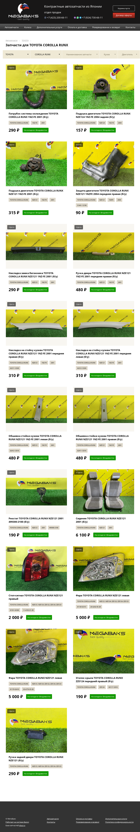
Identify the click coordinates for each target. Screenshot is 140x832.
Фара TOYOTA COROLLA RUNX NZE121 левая (102, 595)
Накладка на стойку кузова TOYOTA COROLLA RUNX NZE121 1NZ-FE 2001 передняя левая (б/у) (103, 353)
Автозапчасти (11, 40)
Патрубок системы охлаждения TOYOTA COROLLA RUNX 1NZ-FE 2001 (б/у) (33, 115)
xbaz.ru (22, 825)
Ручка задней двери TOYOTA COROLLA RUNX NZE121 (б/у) (36, 758)
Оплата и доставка (84, 818)
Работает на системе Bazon (17, 822)
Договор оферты (124, 15)
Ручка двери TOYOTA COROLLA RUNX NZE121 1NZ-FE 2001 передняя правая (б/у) (103, 274)
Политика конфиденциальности (119, 822)
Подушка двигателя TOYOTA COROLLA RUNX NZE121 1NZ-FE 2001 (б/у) (36, 192)
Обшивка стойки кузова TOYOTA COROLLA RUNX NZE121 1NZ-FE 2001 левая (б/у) (35, 437)
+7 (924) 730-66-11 (88, 17)
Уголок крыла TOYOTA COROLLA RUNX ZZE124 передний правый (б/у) (99, 679)
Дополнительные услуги (116, 818)
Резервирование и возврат (87, 822)
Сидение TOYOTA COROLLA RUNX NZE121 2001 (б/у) (101, 520)
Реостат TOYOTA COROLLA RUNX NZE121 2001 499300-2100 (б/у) (36, 520)
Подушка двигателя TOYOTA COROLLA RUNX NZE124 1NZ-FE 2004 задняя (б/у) (103, 115)
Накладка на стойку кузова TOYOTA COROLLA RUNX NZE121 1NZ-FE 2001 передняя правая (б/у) (36, 353)
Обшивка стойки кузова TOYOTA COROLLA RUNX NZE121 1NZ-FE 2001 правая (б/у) (102, 437)
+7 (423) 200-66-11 (56, 17)
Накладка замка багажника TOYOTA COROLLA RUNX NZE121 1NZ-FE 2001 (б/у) (33, 274)
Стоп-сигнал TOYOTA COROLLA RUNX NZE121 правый (36, 597)
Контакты (51, 822)
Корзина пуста (124, 8)
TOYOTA (25, 40)
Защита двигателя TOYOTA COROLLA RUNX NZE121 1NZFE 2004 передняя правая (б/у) (102, 192)
